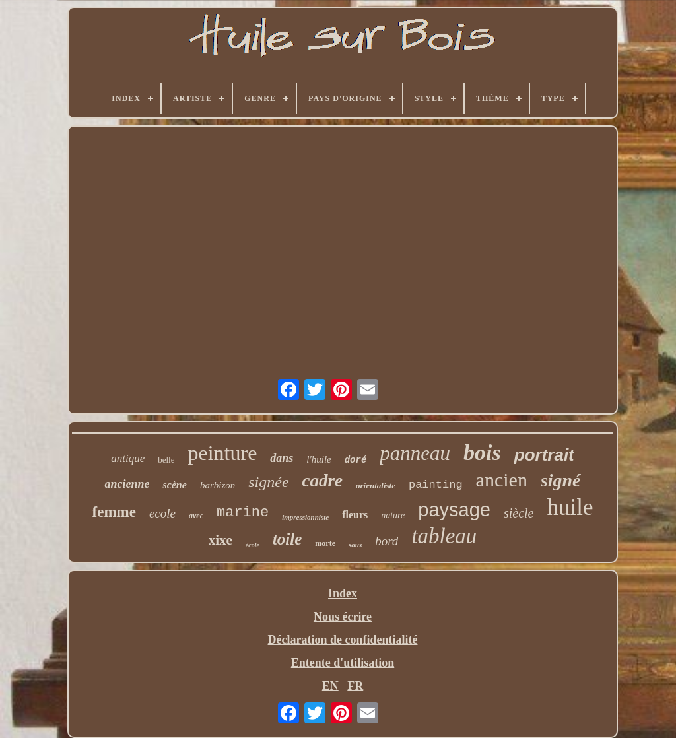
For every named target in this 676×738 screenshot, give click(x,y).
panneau (415, 453)
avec (196, 515)
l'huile (318, 459)
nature (393, 515)
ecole (162, 513)
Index (342, 593)
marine (243, 512)
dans (281, 458)
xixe (220, 540)
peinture (222, 453)
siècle (519, 513)
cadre (322, 480)
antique (128, 458)
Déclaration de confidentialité (343, 639)
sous (355, 545)
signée (268, 481)
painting (436, 485)
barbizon (217, 485)
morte (325, 543)
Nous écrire (343, 616)
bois (482, 452)
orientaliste (375, 485)
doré (356, 460)
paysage (454, 509)
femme (114, 512)
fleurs (355, 514)
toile (287, 539)
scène (174, 484)
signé (561, 480)
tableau (444, 536)
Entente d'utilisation (343, 662)
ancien (501, 479)
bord (386, 541)
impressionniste (305, 517)
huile (570, 507)
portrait (544, 455)
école (252, 545)
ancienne (126, 483)
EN (330, 685)
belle (166, 460)
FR (355, 685)
